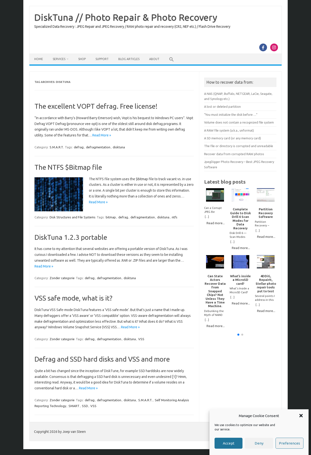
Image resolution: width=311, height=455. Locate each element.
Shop (82, 59)
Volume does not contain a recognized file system (239, 122)
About (154, 59)
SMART (74, 406)
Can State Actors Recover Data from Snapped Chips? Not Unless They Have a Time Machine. (215, 291)
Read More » (101, 135)
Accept (228, 443)
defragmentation (98, 147)
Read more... (216, 223)
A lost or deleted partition (222, 106)
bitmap (111, 217)
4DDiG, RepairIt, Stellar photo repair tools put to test (266, 283)
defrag (79, 147)
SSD (85, 406)
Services (59, 59)
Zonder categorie (62, 278)
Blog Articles (128, 59)
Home (38, 59)
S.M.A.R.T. (57, 147)
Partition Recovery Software (266, 212)
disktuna (119, 147)
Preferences (289, 443)
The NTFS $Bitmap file (68, 167)
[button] (301, 415)
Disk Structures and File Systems (72, 217)
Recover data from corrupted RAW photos (234, 154)
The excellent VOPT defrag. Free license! (96, 106)
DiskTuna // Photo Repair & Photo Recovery (125, 17)
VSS (141, 339)
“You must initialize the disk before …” (231, 114)
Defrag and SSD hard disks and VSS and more (102, 359)
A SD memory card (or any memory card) (232, 138)
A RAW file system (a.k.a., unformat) (229, 130)
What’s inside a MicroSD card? (240, 279)
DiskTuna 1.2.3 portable (71, 237)
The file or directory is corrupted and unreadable (238, 146)
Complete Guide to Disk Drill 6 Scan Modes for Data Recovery (240, 218)
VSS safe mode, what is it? (73, 298)
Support (102, 59)
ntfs (174, 217)
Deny (259, 443)
